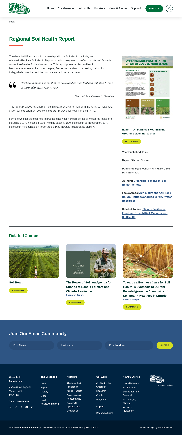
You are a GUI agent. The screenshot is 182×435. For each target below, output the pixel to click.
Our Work (99, 8)
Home (50, 8)
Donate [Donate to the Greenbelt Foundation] (154, 8)
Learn (43, 383)
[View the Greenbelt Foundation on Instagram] (16, 407)
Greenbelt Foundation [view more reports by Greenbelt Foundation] (147, 180)
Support (136, 8)
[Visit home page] (20, 8)
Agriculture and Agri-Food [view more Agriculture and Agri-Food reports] (155, 193)
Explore (44, 387)
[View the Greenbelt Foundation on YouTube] (26, 407)
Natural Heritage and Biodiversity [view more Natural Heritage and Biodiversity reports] (143, 197)
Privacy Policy (91, 428)
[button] (169, 8)
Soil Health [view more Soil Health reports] (129, 217)
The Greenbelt (66, 8)
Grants (99, 395)
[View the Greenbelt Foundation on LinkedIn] (32, 407)
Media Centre (129, 387)
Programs (101, 399)
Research (101, 391)
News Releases (131, 383)
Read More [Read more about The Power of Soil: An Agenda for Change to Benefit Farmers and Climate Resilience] (75, 302)
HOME (12, 22)
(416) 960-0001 (21, 401)
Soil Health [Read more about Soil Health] (16, 282)
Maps (43, 396)
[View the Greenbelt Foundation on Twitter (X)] (10, 407)
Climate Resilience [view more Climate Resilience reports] (154, 209)
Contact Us (72, 411)
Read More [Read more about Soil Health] (18, 290)
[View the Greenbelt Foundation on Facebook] (21, 407)
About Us (84, 8)
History (44, 391)
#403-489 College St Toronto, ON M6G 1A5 (20, 391)
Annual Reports (74, 391)
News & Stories (118, 8)
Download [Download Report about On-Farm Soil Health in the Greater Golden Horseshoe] (131, 141)
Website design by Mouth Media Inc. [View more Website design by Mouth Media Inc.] (156, 428)
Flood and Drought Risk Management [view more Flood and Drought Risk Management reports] (145, 213)
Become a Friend (104, 413)
